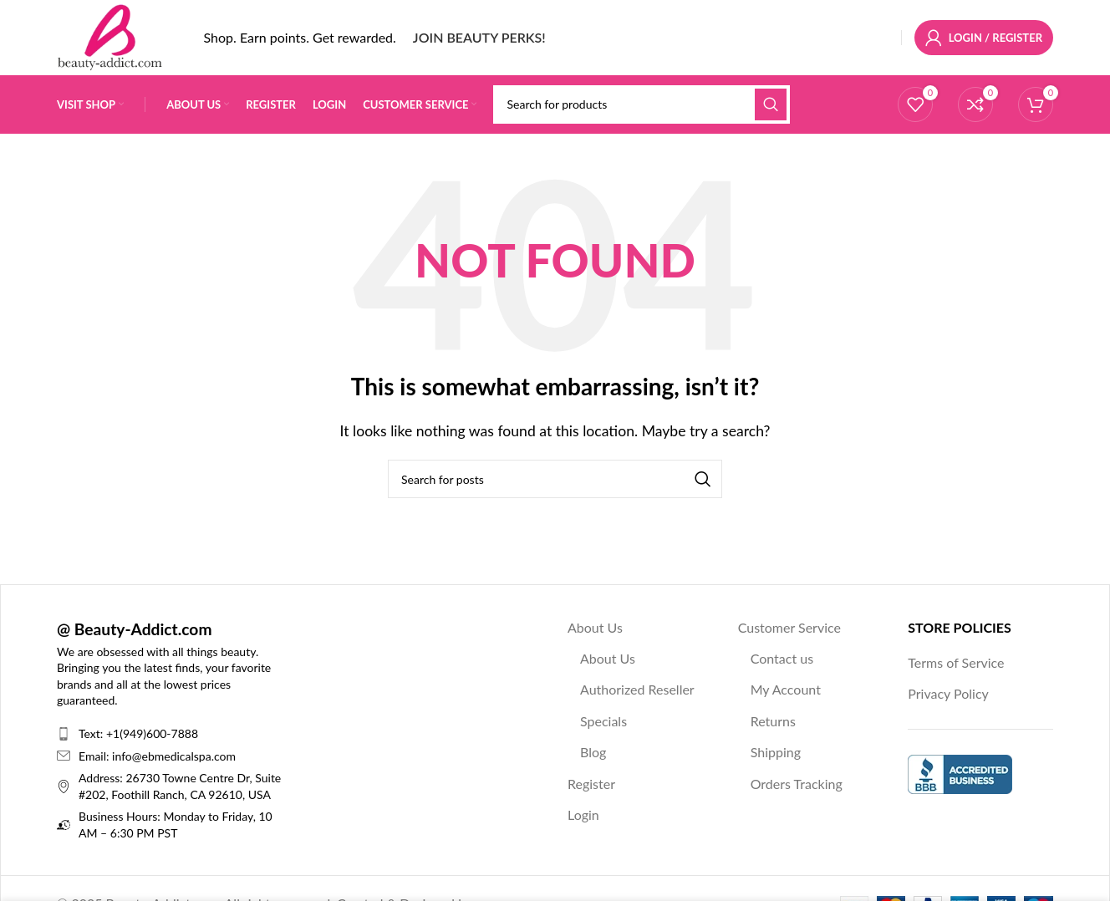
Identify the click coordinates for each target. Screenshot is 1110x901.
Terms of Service (956, 662)
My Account (786, 690)
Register (591, 784)
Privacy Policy (948, 694)
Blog (593, 753)
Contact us (782, 658)
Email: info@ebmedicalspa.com (157, 756)
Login (583, 814)
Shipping (776, 753)
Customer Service (789, 627)
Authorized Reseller (637, 690)
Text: (92, 733)
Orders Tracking (797, 784)
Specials (603, 721)
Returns (773, 721)
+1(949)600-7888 (152, 733)
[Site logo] (109, 35)
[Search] (641, 104)
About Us (595, 627)
